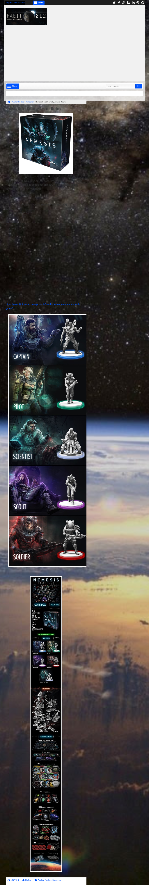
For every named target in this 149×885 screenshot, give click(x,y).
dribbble (138, 2)
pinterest (142, 2)
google (123, 2)
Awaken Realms (44, 880)
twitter (114, 2)
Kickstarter (56, 880)
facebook (118, 2)
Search (138, 86)
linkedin (133, 2)
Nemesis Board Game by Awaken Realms (33, 108)
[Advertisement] (79, 50)
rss (128, 2)
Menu (40, 2)
